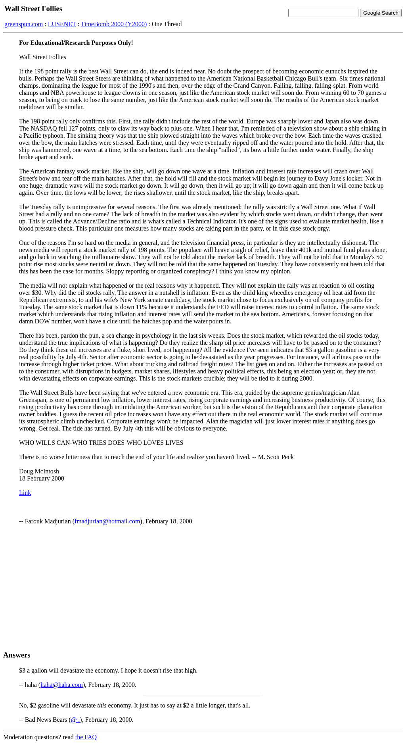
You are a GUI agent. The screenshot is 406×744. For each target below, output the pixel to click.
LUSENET (62, 24)
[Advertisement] (203, 587)
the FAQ (86, 737)
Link (25, 492)
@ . (75, 719)
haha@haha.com (61, 684)
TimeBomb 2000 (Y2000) (114, 24)
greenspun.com (23, 24)
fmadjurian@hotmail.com (107, 521)
